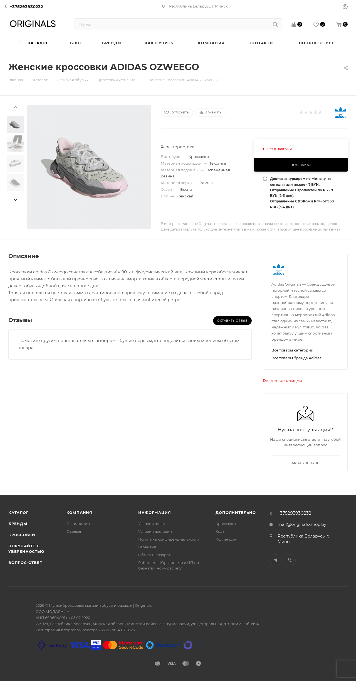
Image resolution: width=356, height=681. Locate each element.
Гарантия (147, 547)
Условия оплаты (153, 523)
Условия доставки (155, 531)
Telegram (275, 560)
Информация (154, 512)
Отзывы (73, 531)
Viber (290, 560)
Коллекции (226, 539)
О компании (78, 523)
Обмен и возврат (154, 555)
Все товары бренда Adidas (296, 358)
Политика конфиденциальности (168, 539)
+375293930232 (26, 6)
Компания (79, 512)
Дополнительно (236, 512)
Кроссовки (21, 535)
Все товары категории (292, 350)
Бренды (17, 523)
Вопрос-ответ (25, 562)
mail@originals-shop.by (302, 524)
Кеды (220, 531)
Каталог (18, 512)
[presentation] (15, 106)
